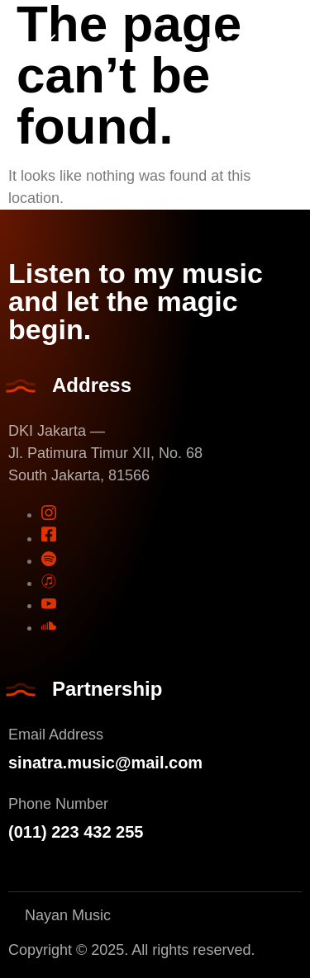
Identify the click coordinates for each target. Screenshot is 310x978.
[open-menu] (45, 46)
